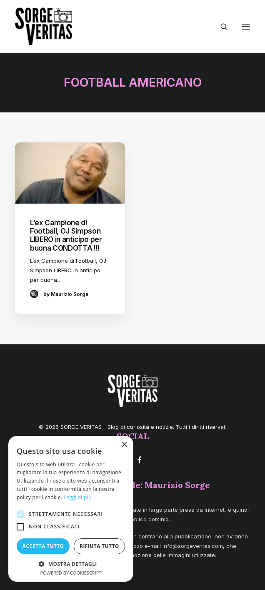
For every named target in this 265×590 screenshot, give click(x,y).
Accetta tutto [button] (43, 546)
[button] (246, 26)
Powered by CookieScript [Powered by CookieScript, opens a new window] (71, 573)
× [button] (124, 445)
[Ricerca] (220, 26)
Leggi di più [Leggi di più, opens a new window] (78, 497)
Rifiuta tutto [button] (99, 546)
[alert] (70, 509)
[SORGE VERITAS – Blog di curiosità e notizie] (43, 26)
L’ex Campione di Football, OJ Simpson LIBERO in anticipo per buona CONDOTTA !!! (66, 235)
